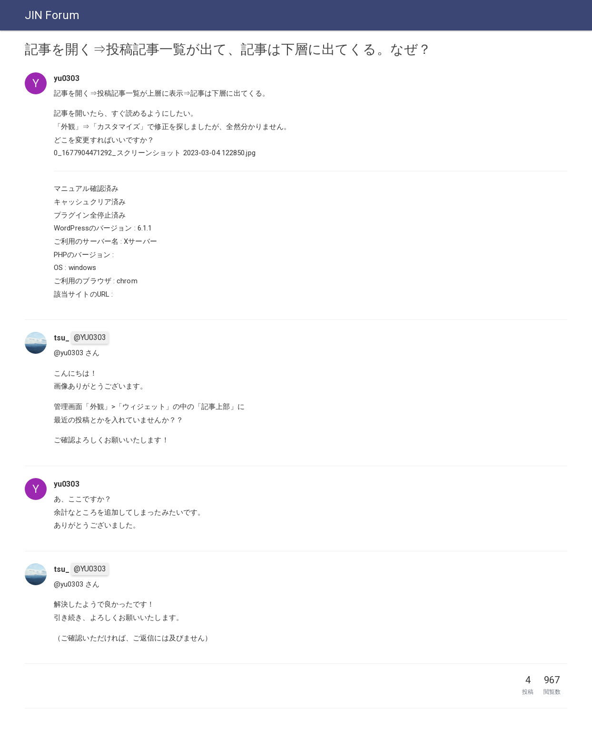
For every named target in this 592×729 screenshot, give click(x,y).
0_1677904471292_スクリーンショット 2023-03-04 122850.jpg (155, 153)
